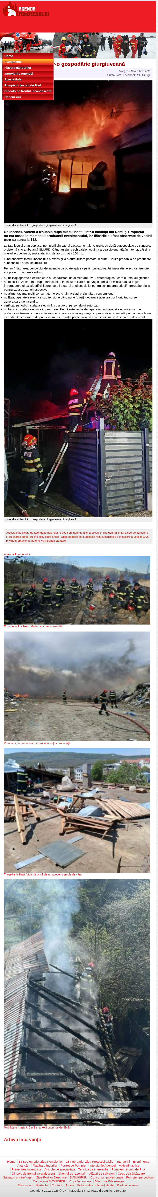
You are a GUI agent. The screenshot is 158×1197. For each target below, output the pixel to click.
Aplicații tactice (129, 1165)
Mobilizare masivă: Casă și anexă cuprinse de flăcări (37, 1127)
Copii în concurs (80, 1181)
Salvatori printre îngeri (18, 1177)
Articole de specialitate (59, 1169)
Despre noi (25, 1185)
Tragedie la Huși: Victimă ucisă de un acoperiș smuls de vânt (42, 874)
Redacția (42, 1185)
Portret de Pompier (73, 1165)
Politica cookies (127, 1185)
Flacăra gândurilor (17, 67)
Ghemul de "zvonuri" (72, 1173)
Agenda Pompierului (17, 554)
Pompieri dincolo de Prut (22, 85)
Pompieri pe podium (139, 1177)
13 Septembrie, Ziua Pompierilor (41, 1161)
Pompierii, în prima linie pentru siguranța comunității (37, 743)
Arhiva (69, 1185)
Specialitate (12, 79)
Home (8, 56)
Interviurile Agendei (18, 73)
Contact (57, 1185)
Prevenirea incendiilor (26, 1169)
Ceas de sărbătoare (131, 1173)
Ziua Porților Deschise (51, 1177)
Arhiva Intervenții (22, 1139)
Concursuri (12, 97)
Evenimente (13, 62)
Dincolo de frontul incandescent (27, 91)
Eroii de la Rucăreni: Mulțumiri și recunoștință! (33, 626)
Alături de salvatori (102, 1173)
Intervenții (123, 1161)
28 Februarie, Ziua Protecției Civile (89, 1161)
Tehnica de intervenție (93, 1169)
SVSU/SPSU (78, 1177)
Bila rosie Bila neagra (109, 1181)
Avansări (23, 1165)
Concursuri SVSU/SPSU (49, 1181)
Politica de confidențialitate (95, 1185)
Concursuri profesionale (107, 1177)
